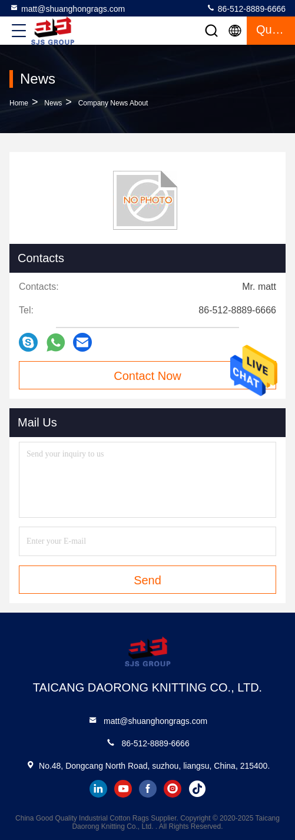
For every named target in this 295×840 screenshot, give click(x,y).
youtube (123, 789)
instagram (172, 789)
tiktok (197, 789)
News (53, 103)
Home (18, 103)
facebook (148, 789)
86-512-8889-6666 (246, 8)
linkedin (98, 789)
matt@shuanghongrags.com (67, 8)
